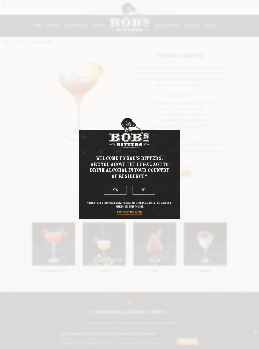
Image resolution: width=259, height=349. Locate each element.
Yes (115, 190)
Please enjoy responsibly (129, 212)
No (143, 190)
